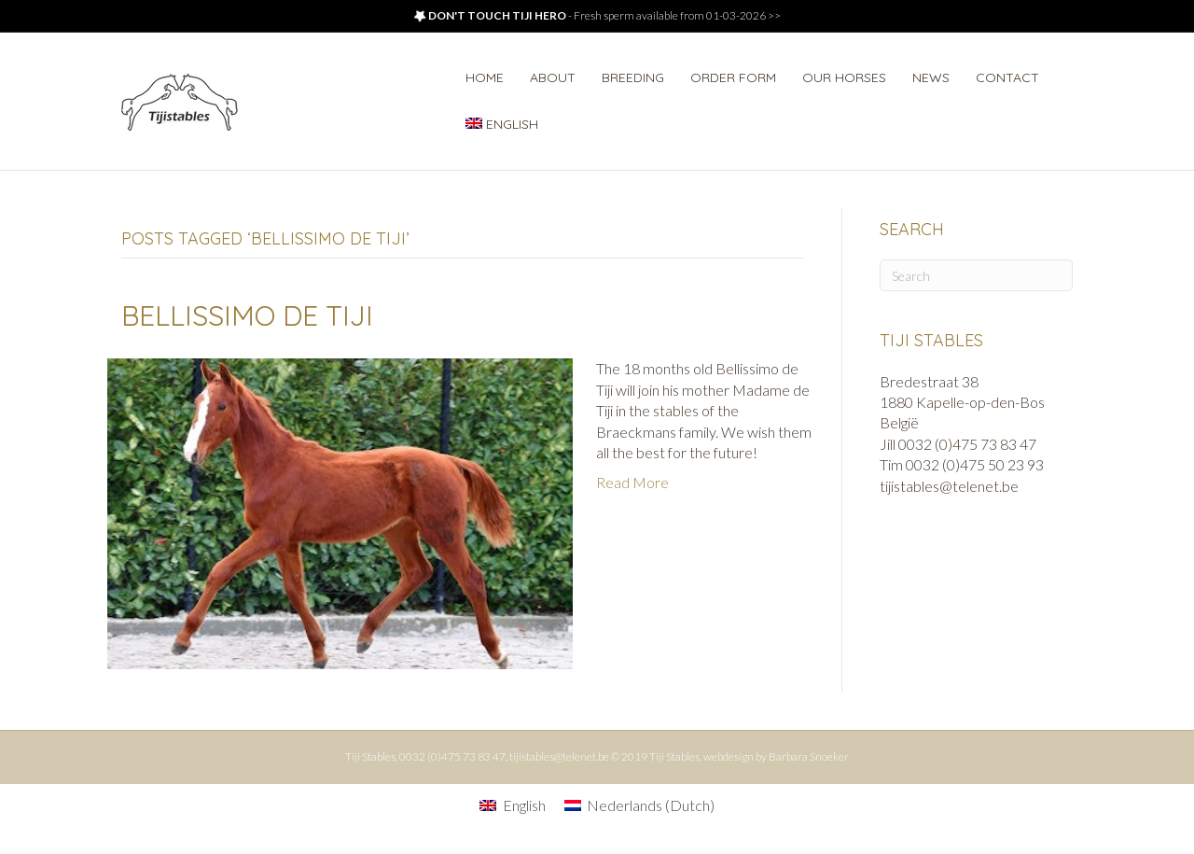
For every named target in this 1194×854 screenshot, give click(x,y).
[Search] (977, 275)
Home (484, 77)
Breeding (633, 77)
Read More (632, 482)
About (553, 77)
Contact (1007, 77)
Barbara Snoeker (809, 756)
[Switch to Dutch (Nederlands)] (639, 805)
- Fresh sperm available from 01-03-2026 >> (597, 15)
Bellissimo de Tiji (247, 315)
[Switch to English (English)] (512, 805)
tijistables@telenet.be (559, 756)
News (931, 77)
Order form (733, 77)
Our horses (844, 77)
